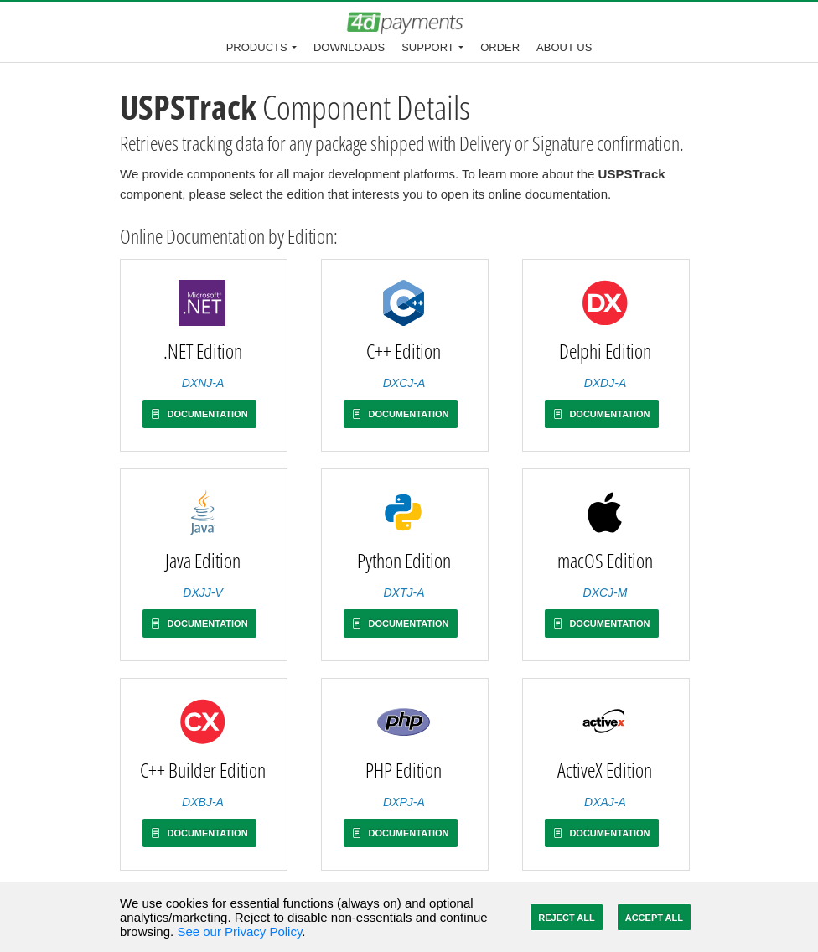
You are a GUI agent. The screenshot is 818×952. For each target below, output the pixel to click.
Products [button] (256, 47)
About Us (564, 47)
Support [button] (427, 47)
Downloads (349, 47)
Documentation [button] (199, 414)
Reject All (566, 918)
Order (500, 47)
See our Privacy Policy (239, 931)
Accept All (654, 918)
